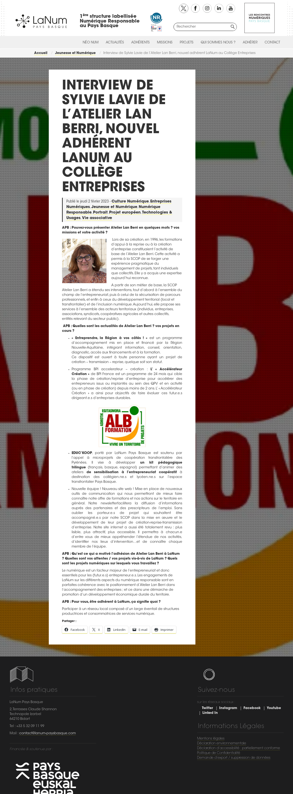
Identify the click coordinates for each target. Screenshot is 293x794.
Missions (165, 42)
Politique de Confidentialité (218, 753)
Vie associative (97, 218)
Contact (272, 42)
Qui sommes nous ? (218, 42)
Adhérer (250, 42)
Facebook (252, 708)
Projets (186, 42)
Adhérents (140, 42)
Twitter (207, 708)
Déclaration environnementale (221, 743)
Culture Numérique (130, 201)
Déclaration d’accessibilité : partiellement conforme (238, 748)
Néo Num (91, 42)
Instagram (228, 708)
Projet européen (125, 213)
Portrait (100, 213)
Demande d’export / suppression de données (233, 758)
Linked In (210, 713)
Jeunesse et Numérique (114, 207)
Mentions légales (210, 738)
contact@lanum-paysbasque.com (47, 733)
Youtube (274, 708)
